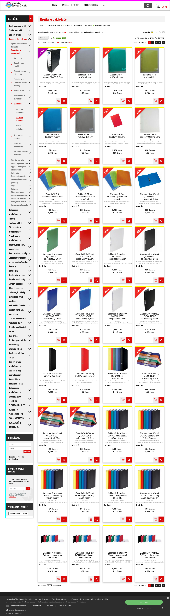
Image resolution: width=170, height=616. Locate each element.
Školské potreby (91, 4)
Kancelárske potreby (70, 4)
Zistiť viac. (12, 497)
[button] (57, 610)
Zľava (152, 38)
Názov (52, 32)
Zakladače (88, 25)
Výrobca (43, 38)
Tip (138, 38)
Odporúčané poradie (92, 32)
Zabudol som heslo (16, 457)
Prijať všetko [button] (144, 602)
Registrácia (13, 459)
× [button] (168, 598)
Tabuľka (158, 32)
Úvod (42, 25)
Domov (54, 4)
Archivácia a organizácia (73, 25)
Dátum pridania (74, 32)
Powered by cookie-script (14, 613)
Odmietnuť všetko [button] (144, 608)
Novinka (160, 38)
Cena (61, 32)
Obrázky (146, 32)
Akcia (144, 38)
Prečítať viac (81, 602)
